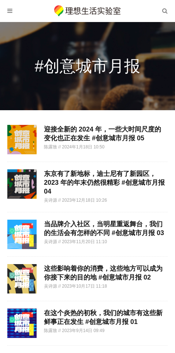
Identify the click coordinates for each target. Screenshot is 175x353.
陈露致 (51, 147)
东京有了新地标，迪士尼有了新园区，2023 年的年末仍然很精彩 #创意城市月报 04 (104, 182)
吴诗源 (51, 200)
